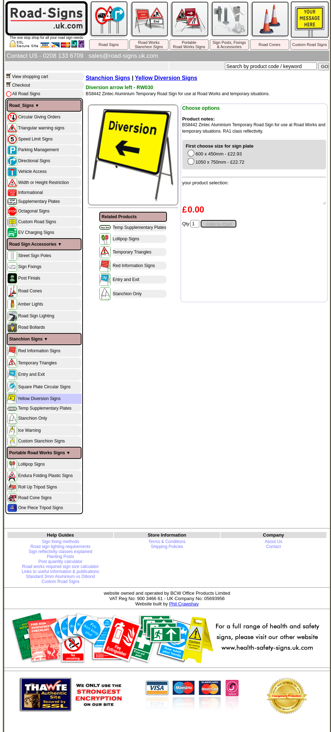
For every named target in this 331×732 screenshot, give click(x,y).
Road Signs (109, 44)
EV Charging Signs (36, 232)
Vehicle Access (32, 171)
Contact (273, 546)
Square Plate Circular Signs (44, 386)
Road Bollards (31, 327)
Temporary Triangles (37, 362)
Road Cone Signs (35, 497)
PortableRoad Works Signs (189, 44)
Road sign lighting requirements (60, 546)
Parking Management (38, 149)
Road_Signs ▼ (24, 105)
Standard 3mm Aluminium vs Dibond (60, 576)
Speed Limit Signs (35, 138)
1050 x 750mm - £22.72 (215, 162)
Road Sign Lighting (36, 316)
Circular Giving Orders (39, 116)
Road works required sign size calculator (60, 566)
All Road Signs (25, 93)
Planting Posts (60, 556)
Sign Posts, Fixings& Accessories (229, 44)
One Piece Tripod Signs (40, 507)
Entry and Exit (31, 374)
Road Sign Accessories (33, 244)
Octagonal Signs (33, 211)
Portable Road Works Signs (37, 452)
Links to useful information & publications (60, 571)
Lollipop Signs (31, 464)
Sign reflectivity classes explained (60, 551)
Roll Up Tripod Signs (37, 487)
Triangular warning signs (41, 127)
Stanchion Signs (26, 339)
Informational (30, 192)
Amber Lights (30, 304)
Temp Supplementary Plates (45, 408)
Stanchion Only (32, 418)
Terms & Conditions (166, 541)
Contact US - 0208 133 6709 (45, 55)
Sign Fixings (29, 266)
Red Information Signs (39, 350)
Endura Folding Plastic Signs (45, 475)
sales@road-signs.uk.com (123, 55)
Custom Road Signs (309, 44)
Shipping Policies (167, 546)
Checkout (21, 85)
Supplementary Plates (39, 201)
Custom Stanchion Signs (41, 441)
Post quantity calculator (60, 561)
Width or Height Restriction (43, 182)
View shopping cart (30, 76)
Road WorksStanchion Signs (149, 44)
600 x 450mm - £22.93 (214, 154)
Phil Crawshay (184, 603)
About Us (273, 541)
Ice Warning (29, 430)
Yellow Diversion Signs (39, 398)
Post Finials (29, 278)
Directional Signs (34, 160)
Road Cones (269, 44)
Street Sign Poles (34, 255)
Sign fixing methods (60, 541)
